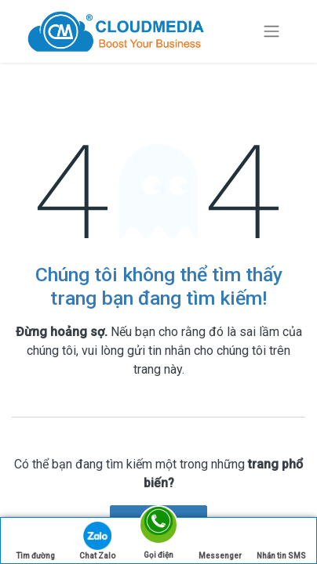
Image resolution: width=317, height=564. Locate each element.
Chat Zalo (97, 541)
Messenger (220, 541)
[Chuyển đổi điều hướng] (271, 31)
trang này (157, 369)
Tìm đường (35, 541)
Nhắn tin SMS (281, 541)
